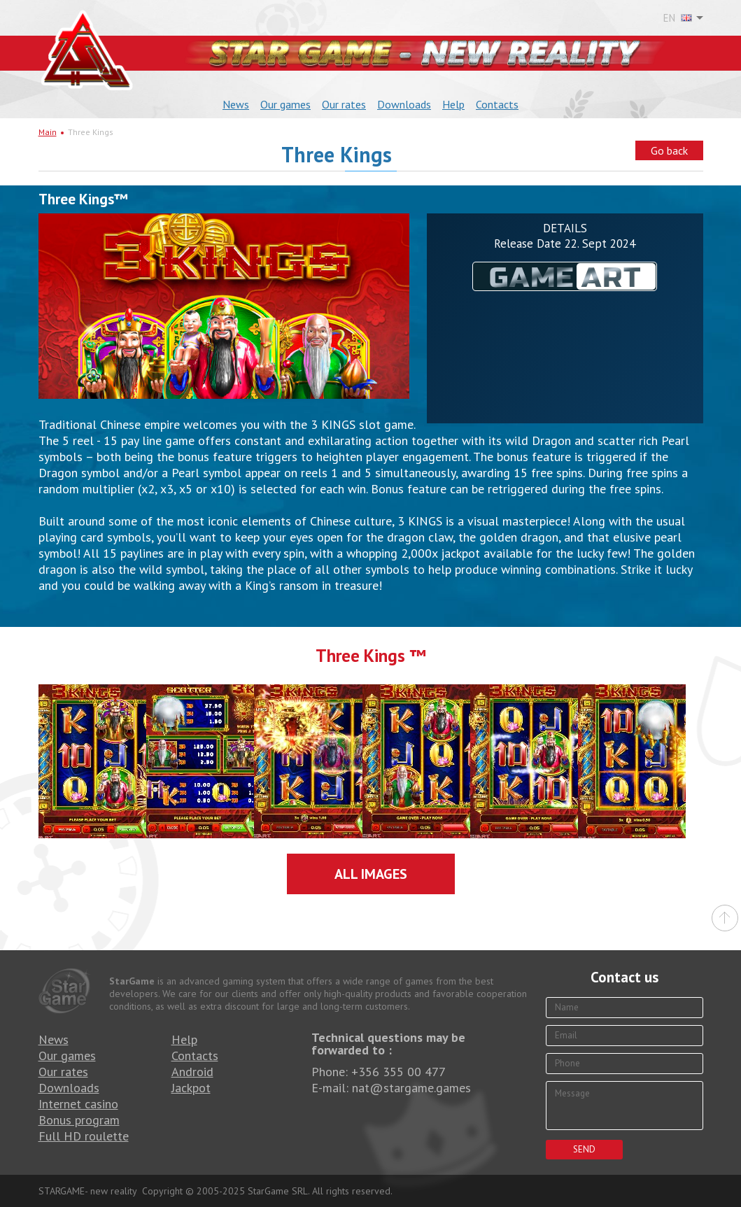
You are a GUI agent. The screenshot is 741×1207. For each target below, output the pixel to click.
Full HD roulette (83, 1136)
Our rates (344, 104)
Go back (669, 150)
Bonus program (79, 1120)
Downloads (404, 104)
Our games (285, 104)
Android (192, 1072)
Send (584, 1149)
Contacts (497, 104)
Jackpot (191, 1088)
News (236, 104)
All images (370, 874)
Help (453, 104)
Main (47, 132)
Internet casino (78, 1104)
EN (677, 18)
